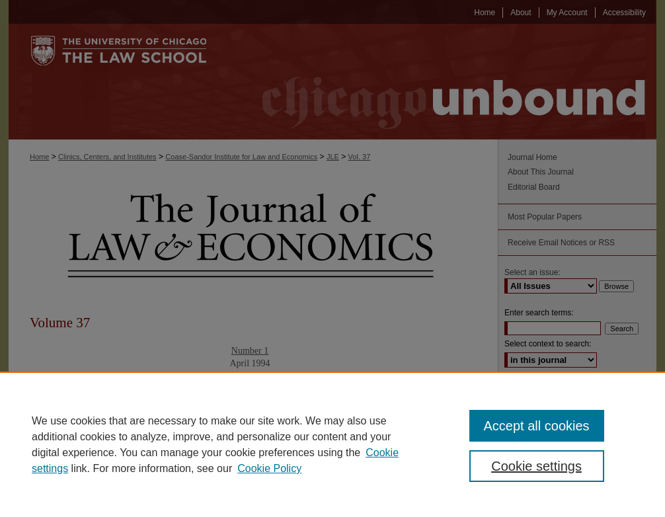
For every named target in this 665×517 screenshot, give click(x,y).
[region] (332, 444)
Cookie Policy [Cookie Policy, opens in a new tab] (269, 468)
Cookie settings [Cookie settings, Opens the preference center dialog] (536, 466)
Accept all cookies (537, 425)
